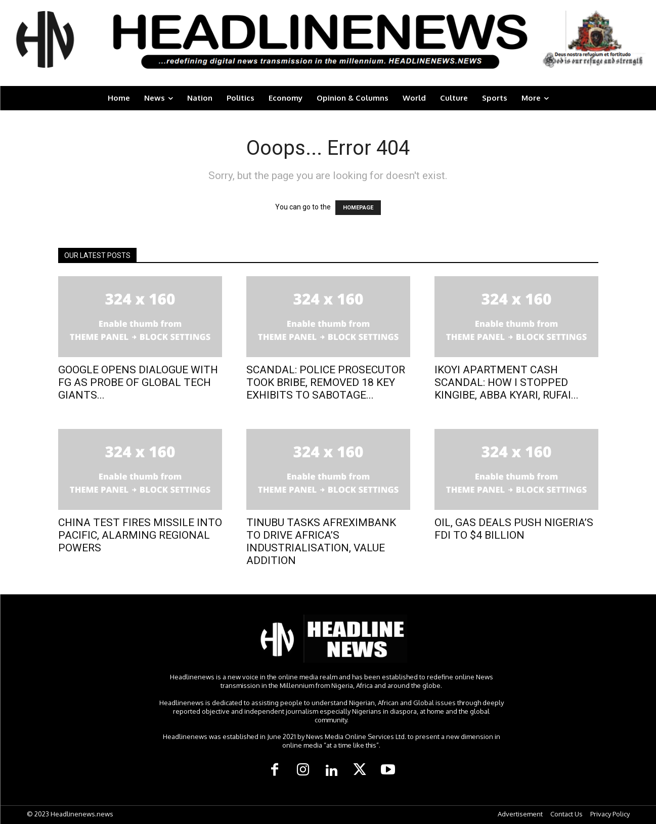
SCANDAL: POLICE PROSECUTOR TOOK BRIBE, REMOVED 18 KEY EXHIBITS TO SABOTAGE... (325, 382)
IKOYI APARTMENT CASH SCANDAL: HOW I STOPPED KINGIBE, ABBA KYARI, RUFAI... (506, 382)
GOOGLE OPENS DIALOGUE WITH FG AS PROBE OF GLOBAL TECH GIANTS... (138, 382)
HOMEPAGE (358, 207)
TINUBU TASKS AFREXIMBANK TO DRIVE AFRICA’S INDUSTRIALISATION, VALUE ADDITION (321, 541)
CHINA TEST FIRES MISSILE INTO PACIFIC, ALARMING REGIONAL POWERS (140, 535)
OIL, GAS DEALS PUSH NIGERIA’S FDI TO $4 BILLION (513, 528)
